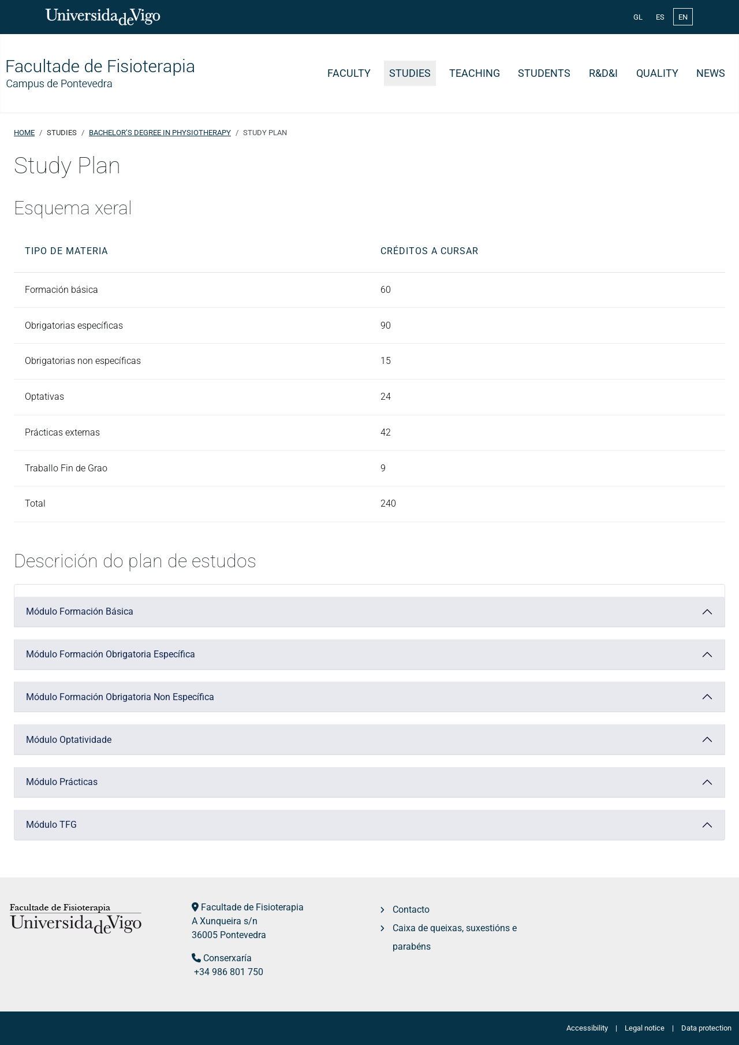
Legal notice (645, 1028)
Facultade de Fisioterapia (252, 907)
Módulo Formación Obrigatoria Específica (110, 654)
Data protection (706, 1028)
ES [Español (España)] (660, 17)
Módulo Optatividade (68, 739)
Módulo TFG (51, 824)
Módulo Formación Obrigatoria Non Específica (120, 696)
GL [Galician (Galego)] (638, 17)
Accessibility (587, 1028)
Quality (657, 73)
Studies (410, 73)
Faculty (349, 73)
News (710, 73)
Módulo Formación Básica (79, 611)
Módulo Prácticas (62, 781)
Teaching (474, 73)
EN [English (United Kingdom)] (683, 17)
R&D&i (603, 73)
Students (544, 73)
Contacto (411, 909)
